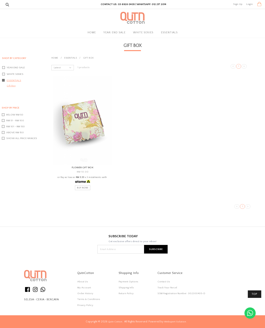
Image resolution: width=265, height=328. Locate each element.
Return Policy (126, 293)
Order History (85, 293)
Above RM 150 (15, 132)
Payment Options (128, 281)
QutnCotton (85, 273)
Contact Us (164, 281)
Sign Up (238, 4)
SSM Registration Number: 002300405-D (181, 293)
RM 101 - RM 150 (15, 126)
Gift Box (11, 86)
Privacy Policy (85, 305)
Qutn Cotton (115, 321)
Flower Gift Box (83, 167)
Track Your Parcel (167, 287)
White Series (143, 32)
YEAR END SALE (114, 32)
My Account (84, 287)
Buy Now (82, 188)
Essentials (169, 32)
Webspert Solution (175, 321)
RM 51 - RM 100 (15, 120)
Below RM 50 (14, 114)
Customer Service (170, 273)
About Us (82, 281)
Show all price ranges (21, 138)
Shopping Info (129, 273)
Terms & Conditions (88, 299)
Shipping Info (126, 287)
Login (249, 4)
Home (91, 32)
